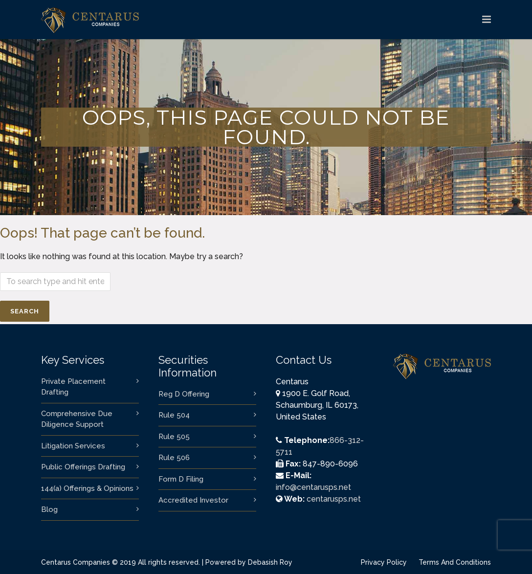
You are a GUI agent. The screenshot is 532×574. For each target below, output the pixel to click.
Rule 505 (174, 436)
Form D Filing (180, 479)
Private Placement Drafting (73, 387)
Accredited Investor (193, 500)
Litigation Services (73, 446)
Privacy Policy (384, 562)
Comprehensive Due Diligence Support (76, 419)
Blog (49, 509)
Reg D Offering (183, 394)
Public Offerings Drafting (83, 467)
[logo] (486, 19)
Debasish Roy (270, 562)
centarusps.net (334, 499)
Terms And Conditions (455, 562)
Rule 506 (174, 457)
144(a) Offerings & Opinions (87, 488)
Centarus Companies (75, 562)
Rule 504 (174, 415)
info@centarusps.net (313, 487)
